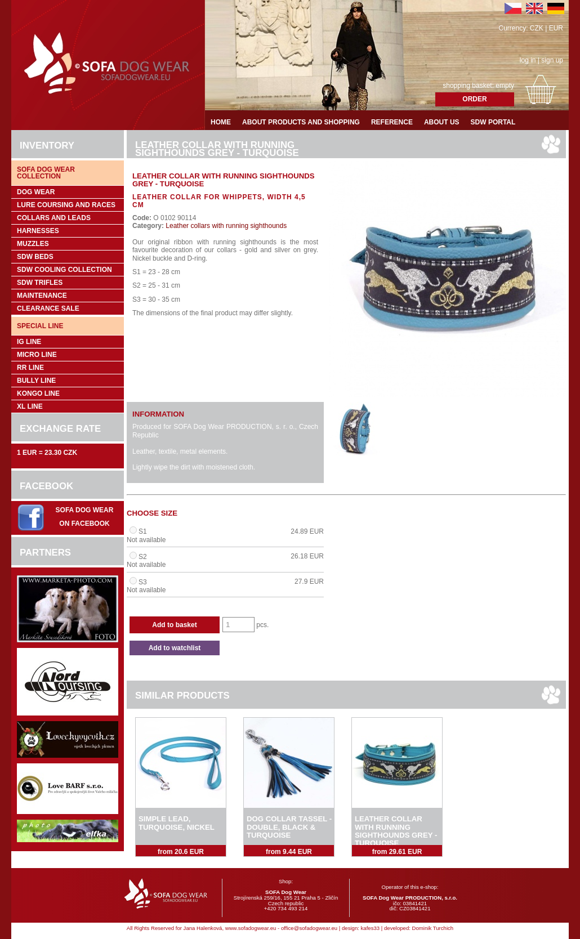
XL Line (30, 406)
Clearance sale (48, 308)
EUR (556, 28)
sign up (552, 60)
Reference (392, 122)
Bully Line (36, 380)
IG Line (29, 342)
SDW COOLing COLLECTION (64, 270)
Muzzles (33, 244)
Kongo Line (38, 393)
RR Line (30, 368)
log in (528, 60)
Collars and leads (54, 218)
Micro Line (37, 355)
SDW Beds (35, 257)
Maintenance (42, 295)
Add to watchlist (175, 648)
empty (505, 86)
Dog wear (36, 192)
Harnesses (38, 231)
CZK (536, 28)
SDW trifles (40, 283)
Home (221, 122)
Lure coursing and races (66, 205)
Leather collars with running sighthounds (225, 226)
